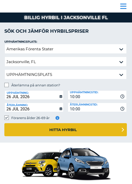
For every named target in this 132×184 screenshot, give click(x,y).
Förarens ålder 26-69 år (30, 118)
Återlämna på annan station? (35, 85)
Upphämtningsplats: (20, 41)
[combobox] (97, 95)
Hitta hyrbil (63, 129)
